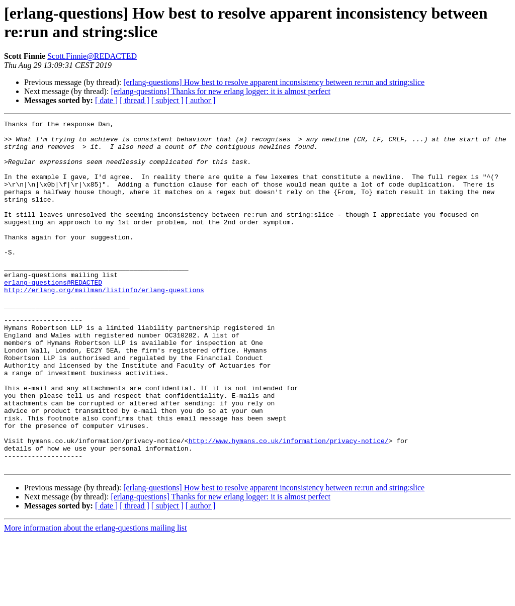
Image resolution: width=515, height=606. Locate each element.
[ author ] (201, 100)
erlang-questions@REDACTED (53, 315)
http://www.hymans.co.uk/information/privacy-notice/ (289, 505)
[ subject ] (167, 100)
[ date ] (106, 100)
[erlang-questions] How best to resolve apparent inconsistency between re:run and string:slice (273, 82)
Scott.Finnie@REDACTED (92, 56)
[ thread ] (134, 100)
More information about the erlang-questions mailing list (95, 597)
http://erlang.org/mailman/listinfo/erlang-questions (104, 324)
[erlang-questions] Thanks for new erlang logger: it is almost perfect (220, 91)
